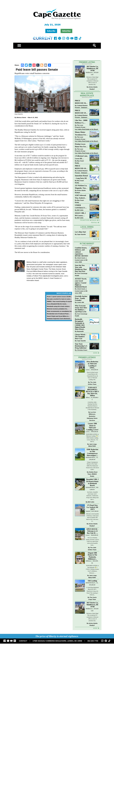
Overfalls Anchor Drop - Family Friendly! (81, 298)
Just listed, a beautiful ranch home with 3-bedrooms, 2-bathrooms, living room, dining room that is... (92, 495)
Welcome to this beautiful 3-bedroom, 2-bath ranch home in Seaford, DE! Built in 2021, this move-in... (92, 517)
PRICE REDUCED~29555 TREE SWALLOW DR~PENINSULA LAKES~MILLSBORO (81, 112)
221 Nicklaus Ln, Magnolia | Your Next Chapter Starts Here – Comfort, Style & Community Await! (81, 187)
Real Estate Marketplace (87, 94)
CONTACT (23, 641)
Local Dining (86, 227)
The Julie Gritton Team (92, 383)
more (95, 353)
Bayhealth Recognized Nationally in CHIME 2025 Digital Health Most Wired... (80, 324)
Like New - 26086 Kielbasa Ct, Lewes (81, 121)
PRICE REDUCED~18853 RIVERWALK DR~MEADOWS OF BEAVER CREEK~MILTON (81, 167)
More (95, 239)
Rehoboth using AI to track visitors (58, 306)
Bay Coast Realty (79, 162)
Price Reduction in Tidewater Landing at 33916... (92, 365)
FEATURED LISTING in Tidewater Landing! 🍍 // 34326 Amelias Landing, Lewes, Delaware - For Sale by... (92, 438)
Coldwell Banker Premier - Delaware (81, 106)
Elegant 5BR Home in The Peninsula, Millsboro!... (92, 556)
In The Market (87, 244)
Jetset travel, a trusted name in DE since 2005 (81, 260)
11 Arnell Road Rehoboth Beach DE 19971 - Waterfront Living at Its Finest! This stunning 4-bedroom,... (92, 591)
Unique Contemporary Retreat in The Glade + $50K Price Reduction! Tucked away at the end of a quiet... (92, 466)
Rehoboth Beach (90, 457)
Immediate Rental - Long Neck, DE (81, 177)
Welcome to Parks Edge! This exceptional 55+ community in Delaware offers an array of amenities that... (92, 80)
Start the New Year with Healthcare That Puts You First (81, 268)
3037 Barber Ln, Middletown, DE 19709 (92, 68)
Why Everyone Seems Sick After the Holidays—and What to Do (81, 309)
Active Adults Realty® (93, 88)
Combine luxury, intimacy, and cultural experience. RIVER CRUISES (81, 252)
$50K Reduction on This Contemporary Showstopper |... (92, 452)
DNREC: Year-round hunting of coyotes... (60, 301)
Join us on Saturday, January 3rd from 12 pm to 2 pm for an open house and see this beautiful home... (92, 541)
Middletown (89, 72)
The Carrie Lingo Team (92, 598)
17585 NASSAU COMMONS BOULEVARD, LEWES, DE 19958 (57, 641)
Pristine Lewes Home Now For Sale (80, 145)
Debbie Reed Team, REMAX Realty (92, 474)
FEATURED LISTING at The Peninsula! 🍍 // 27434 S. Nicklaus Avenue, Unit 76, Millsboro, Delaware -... (92, 569)
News (94, 220)
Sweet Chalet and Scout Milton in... (58, 316)
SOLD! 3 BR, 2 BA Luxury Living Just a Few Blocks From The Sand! (81, 214)
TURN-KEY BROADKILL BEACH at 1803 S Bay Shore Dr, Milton (92, 392)
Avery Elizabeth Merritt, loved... (57, 304)
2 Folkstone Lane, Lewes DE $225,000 (81, 157)
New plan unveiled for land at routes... (59, 299)
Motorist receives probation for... (57, 309)
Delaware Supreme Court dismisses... (59, 318)
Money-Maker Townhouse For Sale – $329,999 (80, 133)
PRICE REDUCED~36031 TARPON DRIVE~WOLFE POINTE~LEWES (81, 102)
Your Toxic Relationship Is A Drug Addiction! (81, 346)
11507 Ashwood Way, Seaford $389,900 (80, 196)
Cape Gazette (81, 234)
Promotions (85, 220)
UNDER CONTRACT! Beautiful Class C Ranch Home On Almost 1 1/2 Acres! (81, 206)
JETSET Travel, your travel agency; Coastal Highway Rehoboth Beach (81, 283)
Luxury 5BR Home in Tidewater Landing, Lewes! (92, 426)
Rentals (94, 222)
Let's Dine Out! (80, 232)
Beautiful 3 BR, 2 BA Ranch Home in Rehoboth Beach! (92, 482)
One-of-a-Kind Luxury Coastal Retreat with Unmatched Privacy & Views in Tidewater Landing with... (92, 376)
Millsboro (88, 561)
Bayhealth (80, 331)
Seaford (88, 511)
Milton (88, 397)
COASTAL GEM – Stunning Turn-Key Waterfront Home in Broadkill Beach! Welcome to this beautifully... (92, 406)
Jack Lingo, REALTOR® (92, 445)
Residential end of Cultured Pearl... (58, 313)
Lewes (87, 370)
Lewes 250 (80, 302)
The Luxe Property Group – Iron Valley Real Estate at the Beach (86, 127)
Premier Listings (87, 357)
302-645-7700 (92, 641)
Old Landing (92, 581)
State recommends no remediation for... (60, 311)
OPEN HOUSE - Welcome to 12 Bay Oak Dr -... (92, 531)
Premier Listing (87, 62)
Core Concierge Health (81, 274)
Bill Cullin (80, 210)
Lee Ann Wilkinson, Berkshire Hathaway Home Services (92, 416)
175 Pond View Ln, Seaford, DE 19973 (92, 507)
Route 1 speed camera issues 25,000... (59, 296)
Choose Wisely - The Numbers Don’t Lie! (80, 336)
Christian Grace (82, 350)
